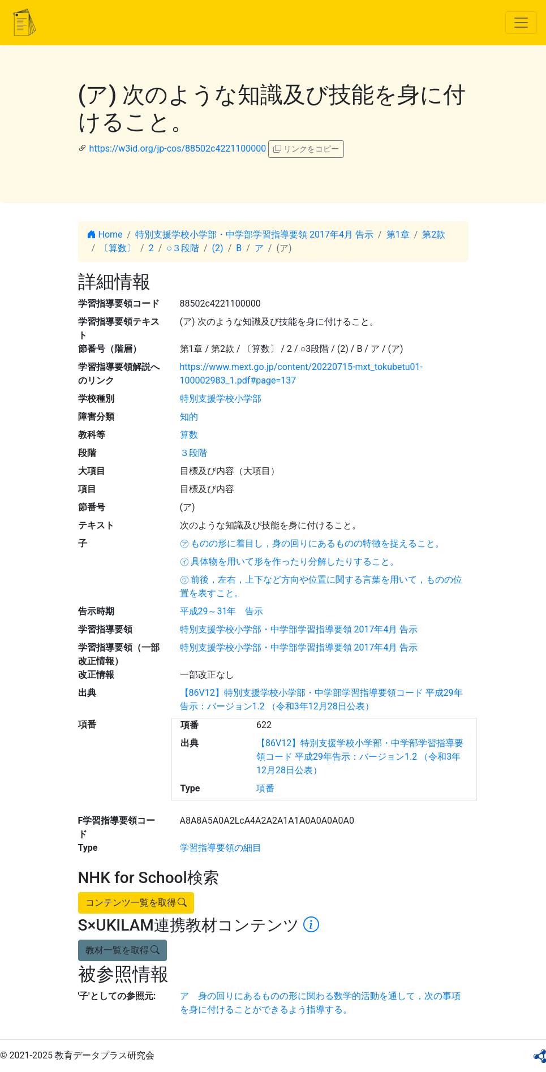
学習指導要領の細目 (220, 847)
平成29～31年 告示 (222, 611)
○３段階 (182, 248)
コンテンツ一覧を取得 (136, 902)
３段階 (193, 452)
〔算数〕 (118, 248)
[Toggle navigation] (521, 22)
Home (105, 234)
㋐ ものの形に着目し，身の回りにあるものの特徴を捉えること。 (312, 543)
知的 (189, 416)
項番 (265, 788)
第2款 (433, 234)
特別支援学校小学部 (220, 398)
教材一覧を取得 (122, 950)
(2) (217, 248)
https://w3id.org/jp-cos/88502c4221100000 (177, 148)
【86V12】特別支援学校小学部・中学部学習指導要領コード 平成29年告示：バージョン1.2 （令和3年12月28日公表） (359, 757)
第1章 (398, 234)
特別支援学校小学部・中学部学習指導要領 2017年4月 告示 (254, 234)
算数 (189, 434)
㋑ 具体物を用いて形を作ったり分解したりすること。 (289, 561)
